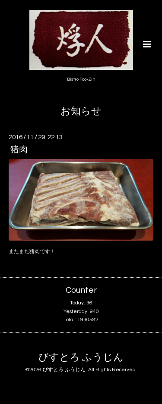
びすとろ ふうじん (81, 358)
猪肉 (19, 149)
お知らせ (81, 111)
